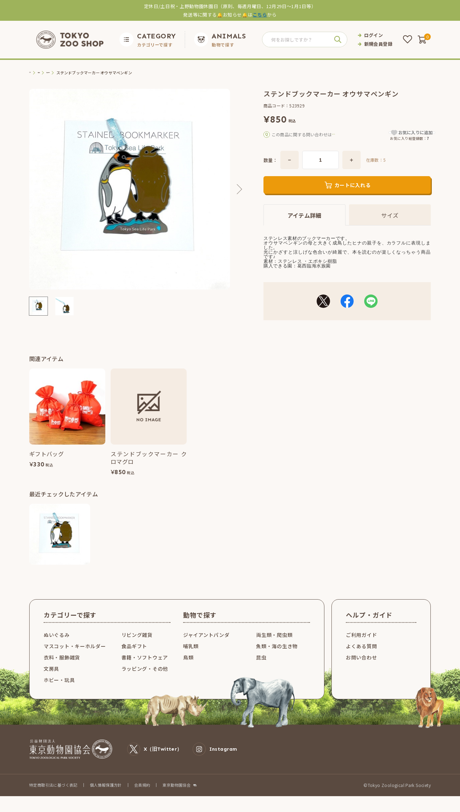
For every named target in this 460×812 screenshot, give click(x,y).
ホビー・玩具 (59, 688)
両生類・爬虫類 (274, 643)
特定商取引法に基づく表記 (53, 793)
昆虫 (261, 666)
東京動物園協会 (176, 794)
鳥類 (188, 666)
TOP (33, 73)
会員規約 (142, 793)
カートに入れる (353, 194)
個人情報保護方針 (106, 793)
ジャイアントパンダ (206, 643)
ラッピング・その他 (145, 677)
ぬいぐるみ (57, 643)
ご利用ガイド (361, 643)
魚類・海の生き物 (277, 654)
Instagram (215, 758)
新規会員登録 (378, 44)
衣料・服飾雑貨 (62, 666)
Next (237, 189)
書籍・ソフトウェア (145, 666)
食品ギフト (135, 654)
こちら (260, 14)
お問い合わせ (361, 666)
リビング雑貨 (137, 643)
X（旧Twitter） (154, 758)
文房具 (51, 73)
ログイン (373, 35)
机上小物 (71, 73)
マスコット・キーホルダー (75, 654)
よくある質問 (361, 654)
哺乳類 (191, 654)
